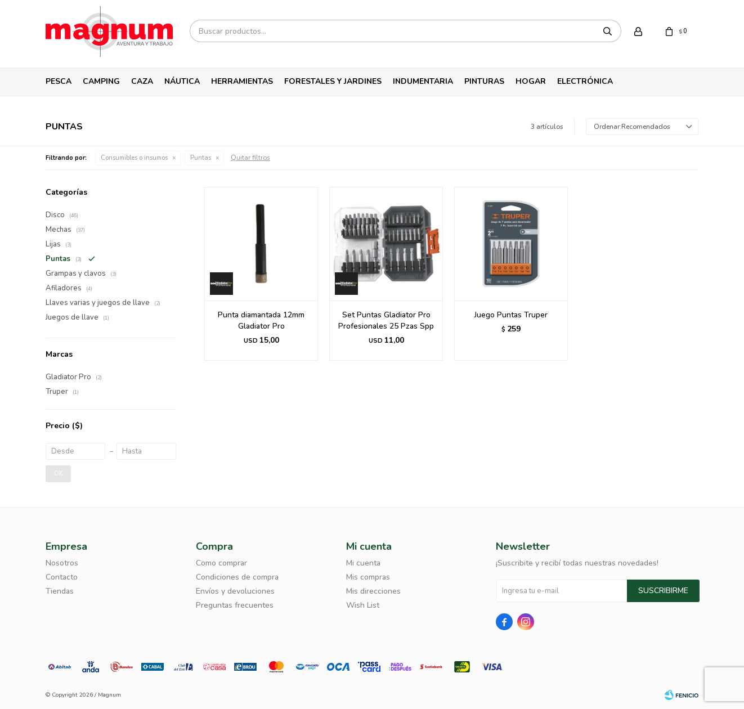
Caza (142, 81)
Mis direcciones (373, 591)
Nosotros (62, 563)
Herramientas (242, 81)
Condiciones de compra (237, 577)
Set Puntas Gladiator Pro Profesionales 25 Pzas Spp (386, 320)
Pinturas (484, 81)
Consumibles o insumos (134, 158)
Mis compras (368, 577)
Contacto (62, 577)
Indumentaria (423, 81)
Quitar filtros (250, 157)
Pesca (58, 81)
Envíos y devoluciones (235, 591)
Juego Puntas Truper (511, 314)
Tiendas (60, 591)
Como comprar (221, 563)
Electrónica (585, 81)
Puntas (200, 158)
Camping (101, 81)
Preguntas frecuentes (235, 605)
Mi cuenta (363, 563)
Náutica (182, 81)
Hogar (531, 81)
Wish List (362, 605)
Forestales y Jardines (333, 81)
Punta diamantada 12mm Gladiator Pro (261, 320)
